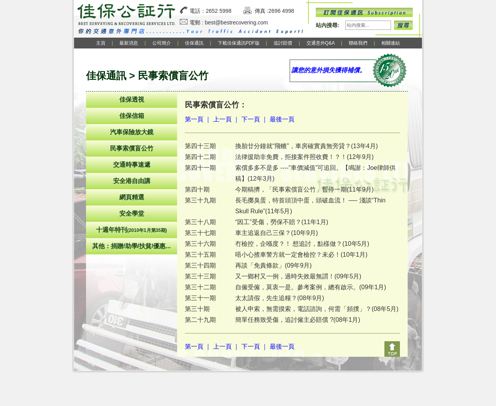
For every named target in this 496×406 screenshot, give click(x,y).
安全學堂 (131, 213)
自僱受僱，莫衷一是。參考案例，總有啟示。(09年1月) (310, 287)
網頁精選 (131, 197)
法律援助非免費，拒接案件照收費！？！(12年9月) (304, 157)
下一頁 (250, 119)
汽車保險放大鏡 (131, 132)
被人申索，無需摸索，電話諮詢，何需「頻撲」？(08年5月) (316, 309)
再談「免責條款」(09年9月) (273, 265)
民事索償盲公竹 (131, 148)
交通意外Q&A (321, 43)
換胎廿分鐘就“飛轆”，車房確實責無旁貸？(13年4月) (306, 146)
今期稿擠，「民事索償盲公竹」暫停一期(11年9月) (304, 189)
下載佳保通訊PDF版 (239, 43)
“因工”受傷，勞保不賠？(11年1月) (281, 222)
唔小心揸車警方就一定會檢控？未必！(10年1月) (301, 254)
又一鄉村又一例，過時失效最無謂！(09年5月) (298, 276)
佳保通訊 (194, 43)
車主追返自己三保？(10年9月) (276, 233)
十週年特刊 (131, 229)
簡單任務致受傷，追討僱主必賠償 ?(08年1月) (297, 319)
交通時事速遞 (131, 164)
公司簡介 (161, 43)
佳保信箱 (131, 115)
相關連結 (390, 43)
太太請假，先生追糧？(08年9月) (279, 298)
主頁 (100, 43)
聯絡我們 (358, 43)
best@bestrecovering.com (236, 22)
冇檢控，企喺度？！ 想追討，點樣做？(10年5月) (302, 243)
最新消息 (128, 43)
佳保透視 (131, 99)
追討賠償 (283, 43)
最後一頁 (282, 119)
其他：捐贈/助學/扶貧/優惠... (131, 246)
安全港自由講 (131, 181)
